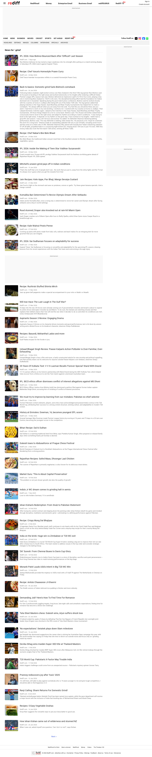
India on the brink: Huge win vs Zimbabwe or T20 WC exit (48, 536)
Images (26, 42)
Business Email (85, 3)
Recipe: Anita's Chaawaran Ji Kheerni (38, 582)
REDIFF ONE (69, 38)
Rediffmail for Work (53, 747)
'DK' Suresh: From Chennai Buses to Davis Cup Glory (45, 551)
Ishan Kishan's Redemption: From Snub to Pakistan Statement (50, 505)
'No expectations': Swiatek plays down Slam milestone (46, 628)
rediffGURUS (103, 3)
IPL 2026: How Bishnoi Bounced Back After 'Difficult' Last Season (51, 56)
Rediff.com (50, 753)
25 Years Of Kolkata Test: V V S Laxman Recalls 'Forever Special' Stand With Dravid (60, 366)
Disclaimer (70, 753)
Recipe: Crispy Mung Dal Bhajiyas (36, 520)
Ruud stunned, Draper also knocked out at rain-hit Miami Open (50, 210)
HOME (5, 38)
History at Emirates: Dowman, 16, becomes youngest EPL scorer (51, 412)
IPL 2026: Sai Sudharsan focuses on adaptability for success (49, 241)
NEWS (12, 38)
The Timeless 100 (99, 747)
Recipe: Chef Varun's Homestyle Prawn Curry (41, 71)
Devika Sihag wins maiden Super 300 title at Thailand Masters (50, 644)
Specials (54, 42)
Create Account (144, 4)
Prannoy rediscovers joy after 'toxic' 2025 (40, 675)
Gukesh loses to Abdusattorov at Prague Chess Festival (47, 443)
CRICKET (39, 38)
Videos (89, 747)
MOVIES (30, 38)
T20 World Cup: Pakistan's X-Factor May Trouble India (46, 659)
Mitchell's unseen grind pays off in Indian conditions (45, 164)
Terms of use (108, 753)
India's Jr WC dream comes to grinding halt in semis (45, 489)
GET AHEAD (58, 38)
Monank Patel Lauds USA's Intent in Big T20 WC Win (45, 567)
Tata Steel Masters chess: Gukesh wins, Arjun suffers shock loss (51, 613)
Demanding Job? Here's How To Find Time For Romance (47, 597)
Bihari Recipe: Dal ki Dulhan (33, 428)
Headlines (8, 42)
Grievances (117, 753)
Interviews (44, 42)
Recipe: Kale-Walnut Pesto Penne (36, 226)
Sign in (147, 1)
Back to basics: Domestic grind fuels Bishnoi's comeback (47, 87)
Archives (64, 42)
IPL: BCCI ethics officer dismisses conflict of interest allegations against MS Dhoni (60, 381)
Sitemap (86, 753)
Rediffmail (34, 3)
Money (49, 3)
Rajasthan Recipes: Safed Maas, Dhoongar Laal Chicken (47, 458)
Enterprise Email (65, 3)
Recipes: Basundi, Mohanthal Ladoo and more (42, 333)
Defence (17, 42)
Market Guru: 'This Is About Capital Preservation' (43, 474)
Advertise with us (60, 753)
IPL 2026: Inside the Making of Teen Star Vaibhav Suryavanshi (50, 148)
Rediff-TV (120, 3)
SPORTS (48, 38)
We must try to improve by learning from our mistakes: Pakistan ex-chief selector (59, 397)
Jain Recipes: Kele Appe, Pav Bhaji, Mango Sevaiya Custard (49, 179)
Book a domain (66, 747)
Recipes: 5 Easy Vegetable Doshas (36, 706)
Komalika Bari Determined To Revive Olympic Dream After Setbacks (53, 195)
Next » (54, 736)
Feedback (94, 753)
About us (100, 753)
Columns (34, 42)
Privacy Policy (79, 753)
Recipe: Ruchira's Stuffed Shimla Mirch (38, 286)
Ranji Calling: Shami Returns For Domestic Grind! (44, 690)
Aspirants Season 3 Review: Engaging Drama (42, 318)
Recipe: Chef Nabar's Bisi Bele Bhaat (37, 133)
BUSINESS (21, 38)
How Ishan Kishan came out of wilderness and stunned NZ (48, 721)
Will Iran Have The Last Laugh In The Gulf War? (43, 302)
